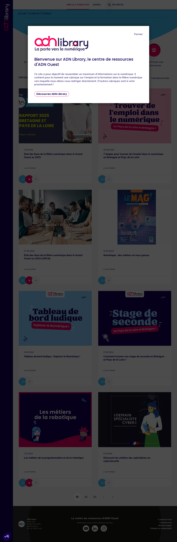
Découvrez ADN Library (51, 94)
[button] (7, 536)
